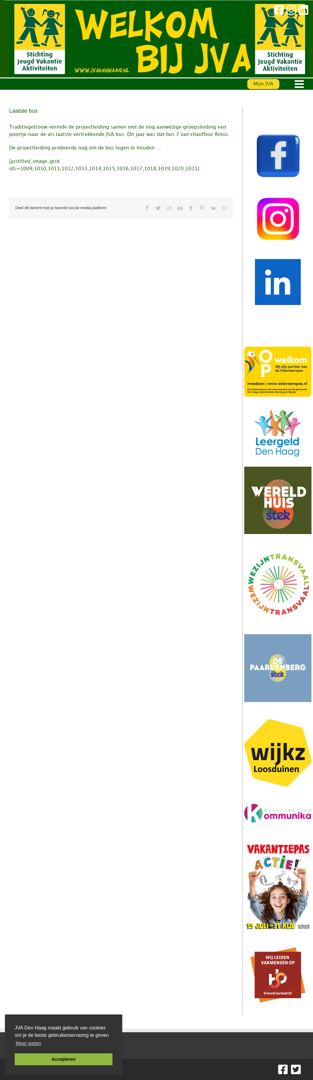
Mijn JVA (263, 84)
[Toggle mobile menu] (300, 83)
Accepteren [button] (63, 1059)
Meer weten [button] (28, 1043)
